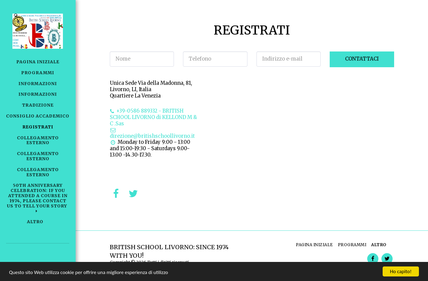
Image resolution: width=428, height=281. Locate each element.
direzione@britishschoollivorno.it (152, 133)
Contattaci (362, 59)
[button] (37, 198)
